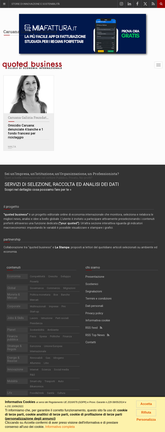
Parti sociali (62, 318)
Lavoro (34, 318)
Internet (34, 369)
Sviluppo (66, 276)
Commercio (53, 288)
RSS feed (93, 328)
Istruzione (46, 318)
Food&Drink (37, 392)
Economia (13, 276)
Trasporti (50, 381)
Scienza (46, 369)
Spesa (43, 336)
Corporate (13, 306)
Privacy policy (94, 313)
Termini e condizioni (98, 298)
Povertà (34, 281)
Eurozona (35, 346)
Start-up (34, 311)
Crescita (53, 276)
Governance (37, 288)
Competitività (37, 276)
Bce (56, 294)
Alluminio (35, 362)
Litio (46, 362)
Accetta (146, 404)
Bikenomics (36, 386)
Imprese (53, 306)
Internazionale (38, 351)
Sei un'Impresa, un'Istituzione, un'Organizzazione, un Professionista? (62, 173)
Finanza (67, 336)
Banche (65, 294)
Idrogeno (58, 357)
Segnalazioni (93, 291)
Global (11, 288)
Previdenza (36, 323)
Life (9, 393)
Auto (61, 381)
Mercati (34, 299)
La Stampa (62, 247)
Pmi (63, 306)
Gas (48, 357)
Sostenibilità (37, 329)
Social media (61, 369)
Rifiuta (146, 412)
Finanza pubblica (12, 338)
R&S (32, 374)
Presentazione (94, 276)
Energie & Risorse (13, 359)
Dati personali (94, 306)
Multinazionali (38, 306)
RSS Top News (97, 335)
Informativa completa (60, 426)
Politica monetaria (40, 294)
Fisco (33, 336)
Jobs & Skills (15, 318)
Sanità (50, 392)
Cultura (61, 392)
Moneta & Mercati (13, 296)
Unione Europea (53, 346)
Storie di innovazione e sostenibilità (36, 3)
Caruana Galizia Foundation (30, 117)
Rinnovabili (36, 357)
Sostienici (91, 284)
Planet (11, 329)
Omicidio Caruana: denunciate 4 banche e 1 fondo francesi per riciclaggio (25, 131)
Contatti (90, 342)
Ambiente (53, 329)
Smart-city (35, 381)
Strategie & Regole (14, 347)
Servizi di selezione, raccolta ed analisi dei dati (62, 184)
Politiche (55, 336)
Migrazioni (69, 288)
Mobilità (12, 381)
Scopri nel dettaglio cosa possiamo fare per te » (38, 189)
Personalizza (146, 419)
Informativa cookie (97, 320)
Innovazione (15, 369)
